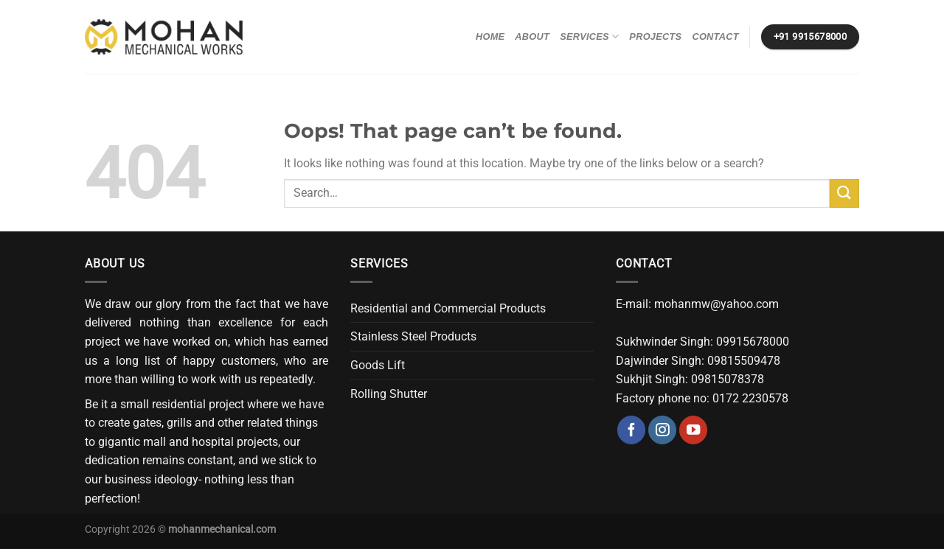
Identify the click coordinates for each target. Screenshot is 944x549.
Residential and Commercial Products (448, 308)
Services (589, 36)
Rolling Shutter (388, 394)
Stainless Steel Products (413, 336)
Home (490, 36)
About (532, 36)
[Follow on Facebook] (631, 430)
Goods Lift (377, 365)
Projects (655, 36)
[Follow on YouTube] (693, 430)
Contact (715, 36)
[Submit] (844, 193)
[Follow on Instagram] (662, 430)
